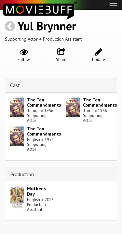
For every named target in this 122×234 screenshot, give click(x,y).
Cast (15, 85)
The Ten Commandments (44, 102)
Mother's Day (36, 191)
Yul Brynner (47, 25)
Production (22, 174)
